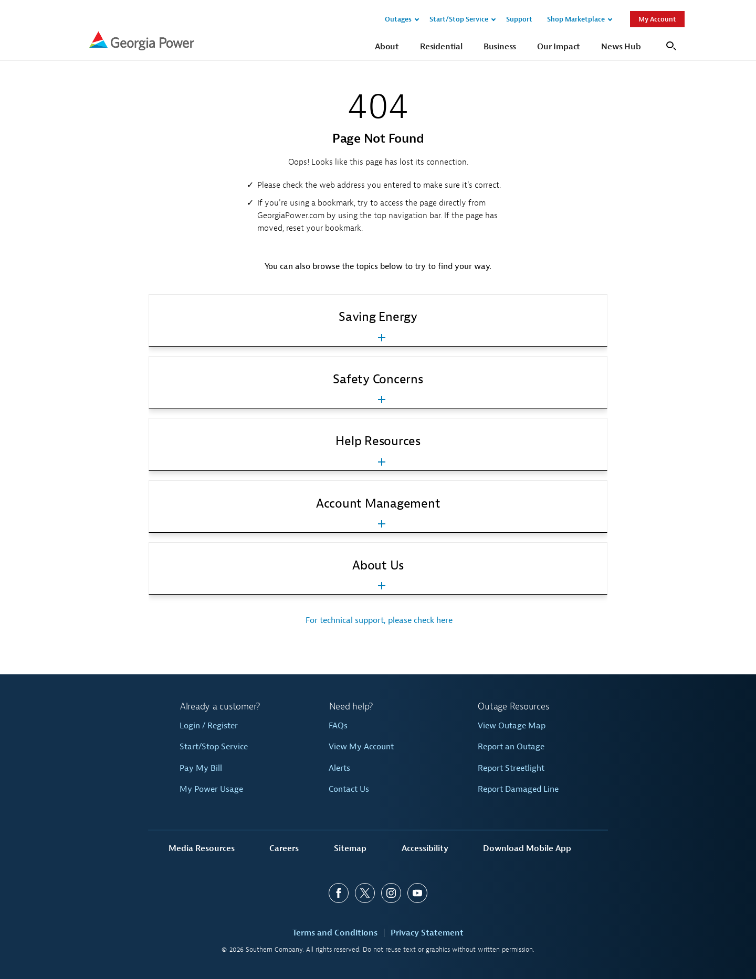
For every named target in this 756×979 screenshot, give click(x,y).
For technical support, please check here (378, 620)
